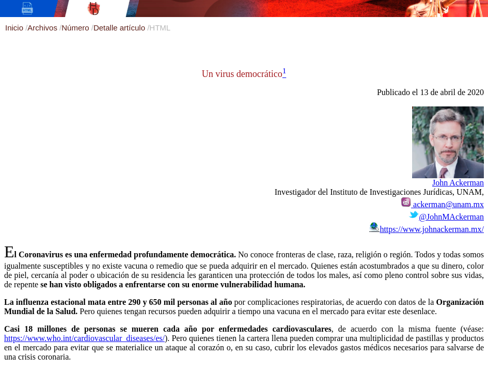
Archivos (43, 27)
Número (76, 27)
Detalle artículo (120, 27)
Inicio (15, 27)
